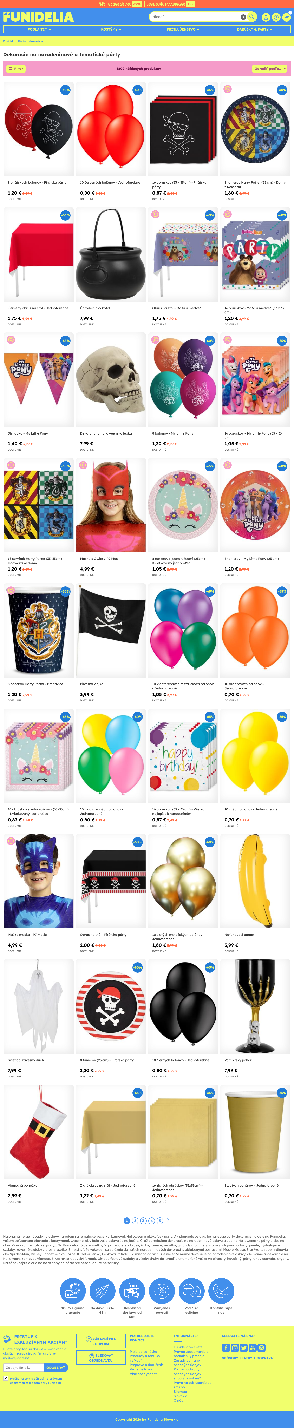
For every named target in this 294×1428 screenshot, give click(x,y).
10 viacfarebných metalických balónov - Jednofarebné (183, 686)
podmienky (39, 1383)
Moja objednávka (143, 1351)
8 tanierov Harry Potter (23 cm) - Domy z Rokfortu (255, 185)
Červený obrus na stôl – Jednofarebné (38, 308)
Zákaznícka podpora (101, 1341)
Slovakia (180, 1396)
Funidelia (9, 41)
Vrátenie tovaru (142, 1369)
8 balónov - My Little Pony (172, 433)
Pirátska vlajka (91, 684)
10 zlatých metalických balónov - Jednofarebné (178, 937)
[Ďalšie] (168, 1220)
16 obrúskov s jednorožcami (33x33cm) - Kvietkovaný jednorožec (38, 811)
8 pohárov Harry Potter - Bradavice (35, 684)
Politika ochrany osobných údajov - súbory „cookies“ (188, 1373)
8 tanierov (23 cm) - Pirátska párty (107, 1060)
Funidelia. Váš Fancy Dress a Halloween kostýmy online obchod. (38, 17)
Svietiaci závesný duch (26, 1060)
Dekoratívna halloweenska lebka (106, 433)
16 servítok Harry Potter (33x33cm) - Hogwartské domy (36, 561)
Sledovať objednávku (101, 1357)
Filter (18, 69)
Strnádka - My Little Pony (28, 433)
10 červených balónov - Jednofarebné (110, 183)
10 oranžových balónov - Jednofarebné (244, 686)
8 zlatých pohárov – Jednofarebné (251, 1185)
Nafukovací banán (239, 935)
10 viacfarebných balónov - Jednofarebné (101, 811)
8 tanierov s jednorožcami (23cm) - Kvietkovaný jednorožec (179, 561)
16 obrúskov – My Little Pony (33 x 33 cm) (253, 435)
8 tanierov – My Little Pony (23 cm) (251, 559)
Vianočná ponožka (23, 1185)
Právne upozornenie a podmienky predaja (191, 1353)
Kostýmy (109, 29)
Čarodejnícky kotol (95, 308)
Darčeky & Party (253, 29)
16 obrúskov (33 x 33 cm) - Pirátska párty (179, 185)
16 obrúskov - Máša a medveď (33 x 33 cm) (254, 310)
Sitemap (180, 1391)
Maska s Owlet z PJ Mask (100, 559)
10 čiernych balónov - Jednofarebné (180, 1060)
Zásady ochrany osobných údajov (187, 1362)
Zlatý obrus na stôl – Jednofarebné (107, 1185)
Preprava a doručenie (147, 1365)
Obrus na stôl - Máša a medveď (177, 308)
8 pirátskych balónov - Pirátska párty (37, 183)
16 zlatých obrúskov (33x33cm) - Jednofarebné (177, 1187)
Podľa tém (37, 29)
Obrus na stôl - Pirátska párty (103, 935)
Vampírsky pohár (237, 1060)
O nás (178, 1401)
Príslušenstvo (181, 29)
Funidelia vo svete (188, 1347)
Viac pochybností (143, 1374)
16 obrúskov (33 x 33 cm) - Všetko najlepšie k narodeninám (178, 811)
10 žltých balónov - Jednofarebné (250, 809)
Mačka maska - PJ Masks (28, 935)
